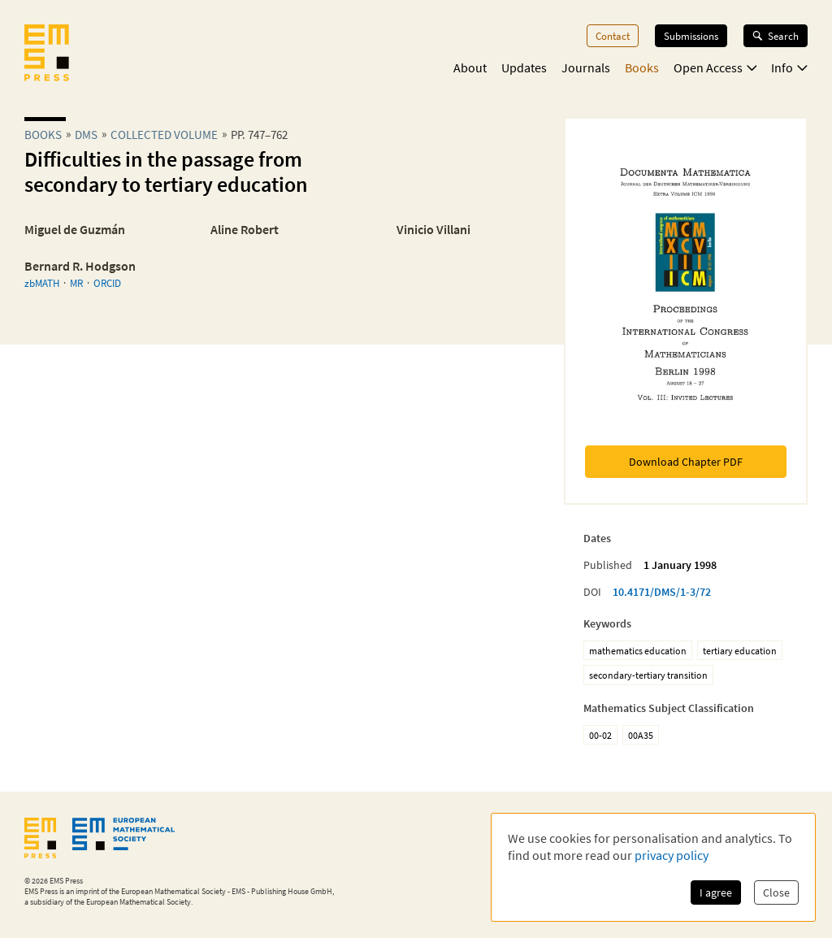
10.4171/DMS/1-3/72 (662, 591)
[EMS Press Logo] (46, 54)
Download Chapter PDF (686, 461)
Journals (585, 67)
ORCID (107, 282)
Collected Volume (164, 134)
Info (789, 67)
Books (642, 67)
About (470, 67)
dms (86, 134)
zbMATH (41, 282)
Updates (524, 67)
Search (775, 35)
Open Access (715, 67)
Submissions (691, 35)
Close (776, 892)
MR (76, 282)
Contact (613, 35)
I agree (716, 892)
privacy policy (671, 855)
